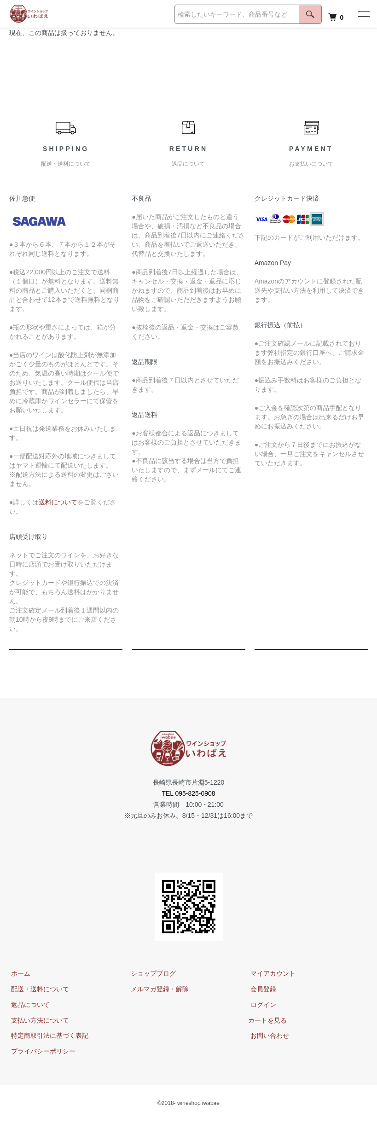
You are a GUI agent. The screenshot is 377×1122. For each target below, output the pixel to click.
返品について (28, 1004)
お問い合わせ (267, 1036)
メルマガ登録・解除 (158, 989)
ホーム (19, 973)
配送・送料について (38, 989)
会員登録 (261, 989)
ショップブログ (151, 973)
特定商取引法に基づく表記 (48, 1036)
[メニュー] (363, 14)
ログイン (261, 1004)
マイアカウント (270, 973)
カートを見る (267, 1020)
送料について (58, 502)
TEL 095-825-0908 (188, 793)
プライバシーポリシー (41, 1051)
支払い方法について (38, 1020)
